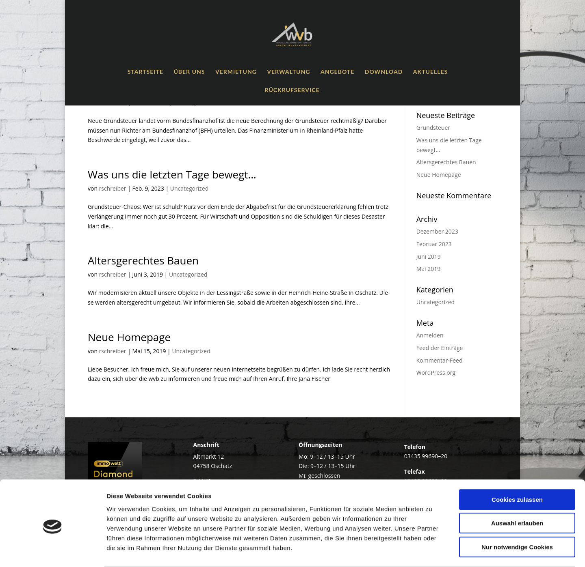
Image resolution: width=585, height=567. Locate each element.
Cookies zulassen (517, 467)
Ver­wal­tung (288, 72)
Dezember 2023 (437, 231)
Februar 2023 (434, 244)
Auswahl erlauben (517, 491)
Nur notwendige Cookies (517, 515)
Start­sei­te (145, 72)
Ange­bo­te (337, 72)
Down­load (384, 72)
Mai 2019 (428, 269)
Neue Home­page (129, 337)
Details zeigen (432, 551)
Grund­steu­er (433, 127)
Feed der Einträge (439, 348)
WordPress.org (435, 372)
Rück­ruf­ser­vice (292, 90)
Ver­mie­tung (236, 72)
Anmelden (430, 335)
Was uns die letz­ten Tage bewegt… (172, 174)
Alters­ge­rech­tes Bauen (143, 260)
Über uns (189, 72)
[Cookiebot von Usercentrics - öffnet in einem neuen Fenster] (52, 551)
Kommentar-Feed (439, 360)
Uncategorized (189, 188)
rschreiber (112, 188)
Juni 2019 (428, 256)
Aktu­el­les (430, 72)
